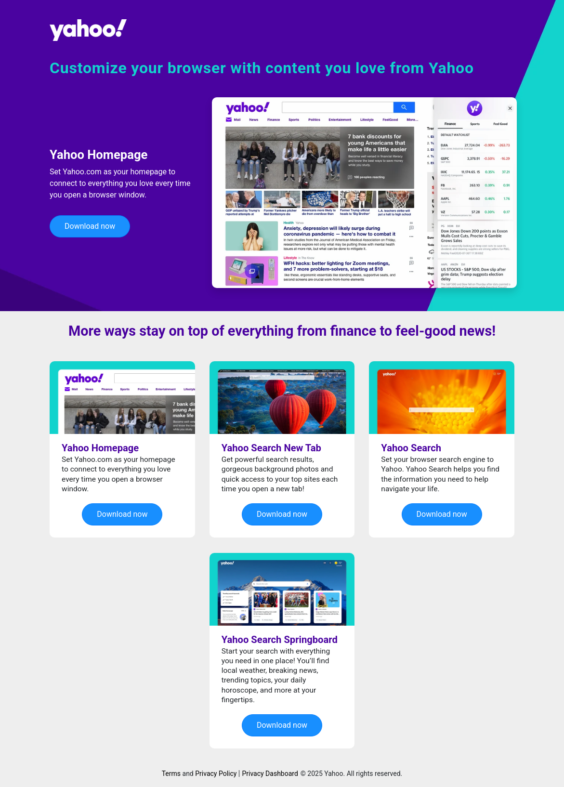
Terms (171, 773)
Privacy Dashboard (270, 773)
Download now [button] (90, 226)
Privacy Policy (215, 773)
